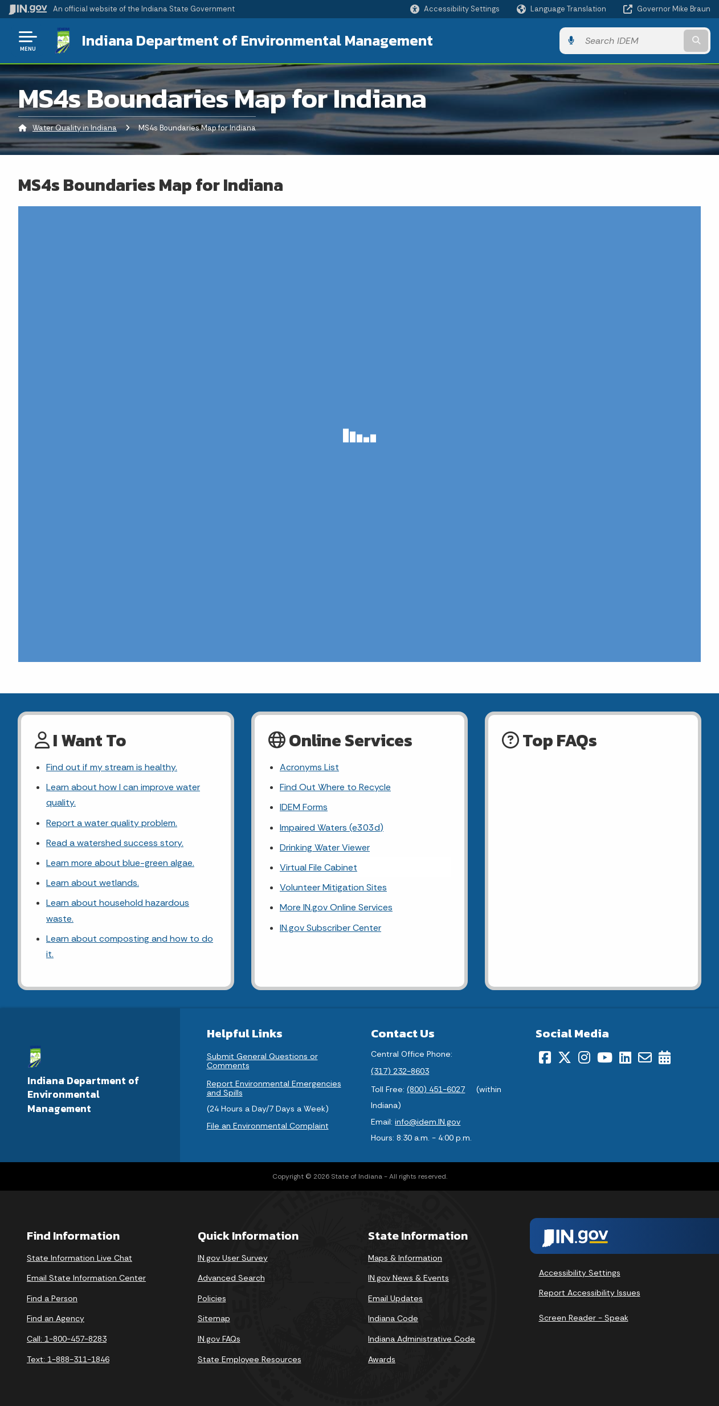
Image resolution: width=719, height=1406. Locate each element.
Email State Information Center (86, 1278)
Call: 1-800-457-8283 (67, 1339)
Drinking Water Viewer (325, 847)
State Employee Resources (249, 1359)
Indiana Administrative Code (421, 1339)
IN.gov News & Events (408, 1278)
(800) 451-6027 (436, 1089)
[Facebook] (545, 1057)
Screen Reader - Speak (583, 1318)
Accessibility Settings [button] (579, 1273)
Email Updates (395, 1298)
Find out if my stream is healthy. (111, 767)
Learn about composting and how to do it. (129, 946)
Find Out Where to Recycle (335, 787)
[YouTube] (604, 1057)
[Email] (645, 1057)
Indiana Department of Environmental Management (257, 40)
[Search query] (630, 41)
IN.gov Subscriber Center (330, 928)
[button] (455, 8)
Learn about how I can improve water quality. (123, 794)
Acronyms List (309, 767)
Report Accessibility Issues (589, 1293)
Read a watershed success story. (114, 843)
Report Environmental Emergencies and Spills (274, 1088)
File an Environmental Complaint (268, 1126)
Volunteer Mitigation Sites (333, 887)
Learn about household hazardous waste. (117, 910)
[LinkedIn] (625, 1057)
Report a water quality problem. (111, 823)
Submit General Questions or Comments (262, 1060)
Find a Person (52, 1298)
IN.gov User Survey (233, 1258)
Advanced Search (231, 1278)
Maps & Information (405, 1258)
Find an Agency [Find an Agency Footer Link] (55, 1318)
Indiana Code (393, 1318)
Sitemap (214, 1318)
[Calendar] (665, 1057)
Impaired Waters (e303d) (331, 827)
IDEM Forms (304, 807)
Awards (381, 1359)
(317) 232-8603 (400, 1071)
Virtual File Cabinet (318, 867)
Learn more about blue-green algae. (120, 863)
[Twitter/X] (564, 1057)
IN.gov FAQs (219, 1339)
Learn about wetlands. (92, 883)
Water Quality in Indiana (74, 128)
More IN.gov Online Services (336, 907)
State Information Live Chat (79, 1258)
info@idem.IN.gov (427, 1122)
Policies (212, 1298)
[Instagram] (584, 1057)
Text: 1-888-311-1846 (68, 1359)
